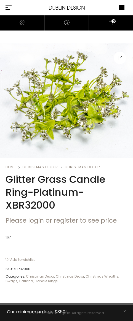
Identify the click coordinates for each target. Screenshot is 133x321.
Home (11, 167)
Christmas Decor (40, 167)
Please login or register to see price (61, 220)
